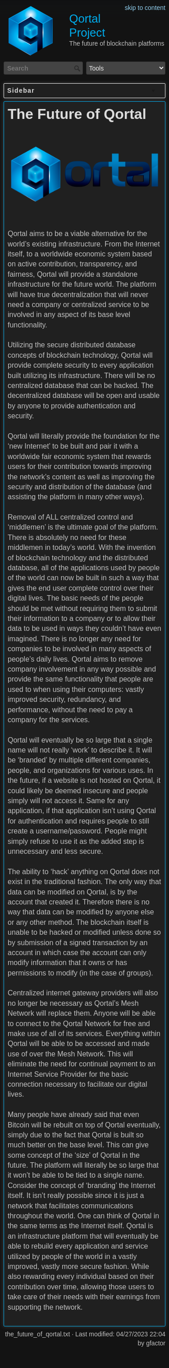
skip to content (145, 7)
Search (78, 68)
